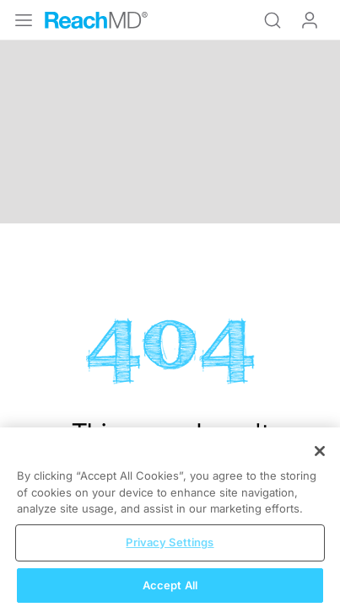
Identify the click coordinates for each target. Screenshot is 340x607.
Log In (310, 20)
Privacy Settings (169, 549)
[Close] (319, 457)
